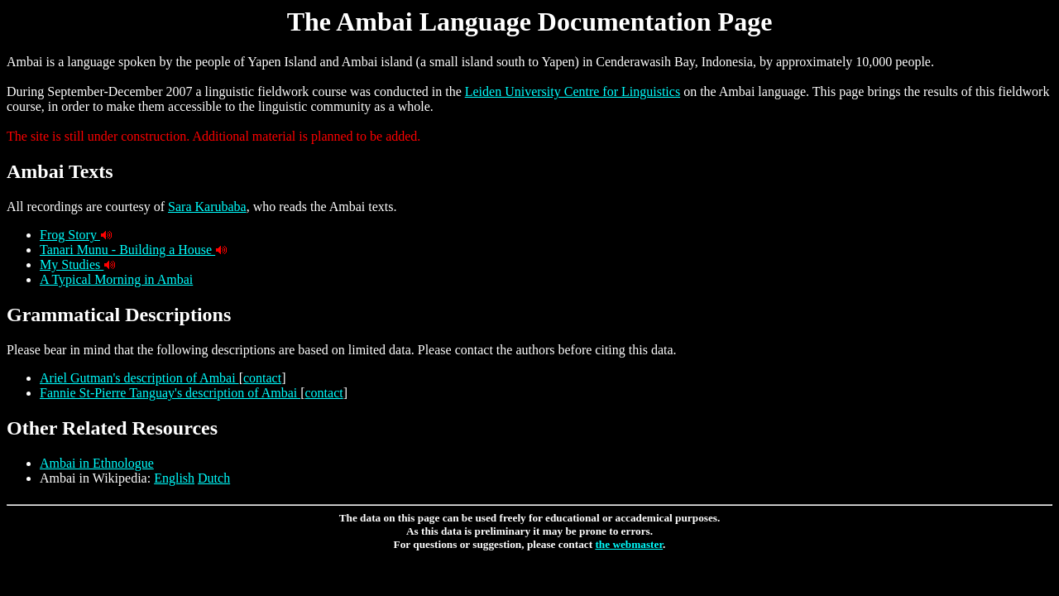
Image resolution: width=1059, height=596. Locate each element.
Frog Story (70, 235)
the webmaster (629, 544)
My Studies (71, 264)
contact (262, 378)
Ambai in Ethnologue (97, 463)
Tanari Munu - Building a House (127, 250)
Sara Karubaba (207, 206)
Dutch (214, 478)
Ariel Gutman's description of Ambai (139, 378)
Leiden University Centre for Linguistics (572, 91)
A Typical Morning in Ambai (116, 279)
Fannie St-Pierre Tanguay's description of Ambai (170, 393)
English (174, 478)
